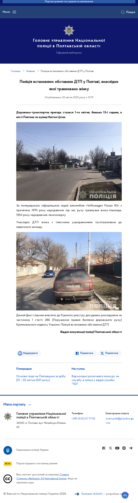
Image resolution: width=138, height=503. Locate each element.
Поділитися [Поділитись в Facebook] (86, 353)
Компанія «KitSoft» (92, 494)
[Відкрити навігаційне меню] (14, 12)
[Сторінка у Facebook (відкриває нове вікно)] (104, 448)
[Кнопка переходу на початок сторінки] (125, 495)
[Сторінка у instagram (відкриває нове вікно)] (124, 448)
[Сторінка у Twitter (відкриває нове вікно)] (110, 448)
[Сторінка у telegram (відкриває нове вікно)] (131, 448)
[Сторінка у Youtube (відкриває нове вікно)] (117, 448)
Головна (15, 71)
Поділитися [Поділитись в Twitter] (111, 353)
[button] (17, 405)
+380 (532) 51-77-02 (83, 418)
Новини (30, 71)
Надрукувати (30, 353)
